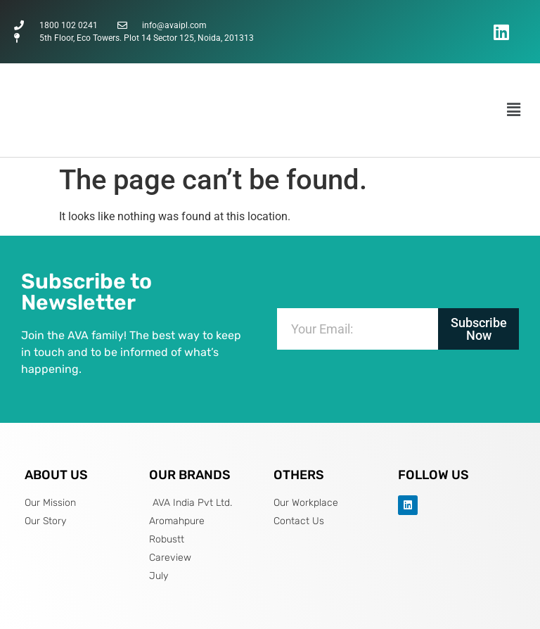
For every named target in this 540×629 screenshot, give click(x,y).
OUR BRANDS (190, 475)
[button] (514, 109)
